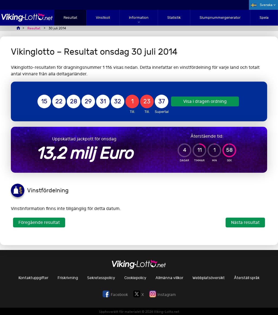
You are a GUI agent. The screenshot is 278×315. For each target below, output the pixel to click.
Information (139, 18)
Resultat (70, 18)
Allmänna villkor (169, 278)
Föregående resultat (39, 222)
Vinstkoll (103, 18)
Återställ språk (247, 278)
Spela (264, 18)
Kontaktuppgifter (33, 278)
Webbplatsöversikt (208, 278)
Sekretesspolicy (101, 278)
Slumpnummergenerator (220, 18)
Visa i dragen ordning (205, 101)
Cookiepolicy (135, 278)
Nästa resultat (245, 222)
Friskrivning (68, 278)
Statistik (174, 18)
